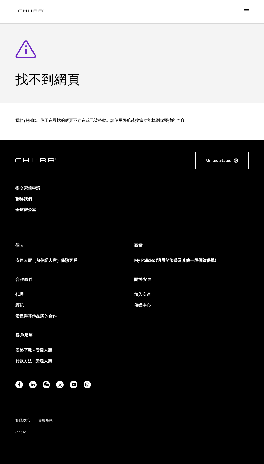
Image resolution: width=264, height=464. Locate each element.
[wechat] (46, 384)
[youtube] (73, 384)
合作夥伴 (24, 280)
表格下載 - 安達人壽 (33, 350)
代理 (19, 294)
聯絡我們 (23, 199)
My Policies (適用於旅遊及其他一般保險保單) (175, 260)
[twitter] (60, 384)
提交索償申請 (27, 188)
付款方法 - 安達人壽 (33, 361)
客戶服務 (24, 335)
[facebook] (19, 384)
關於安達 (143, 280)
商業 (138, 245)
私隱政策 (22, 420)
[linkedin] (33, 384)
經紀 (19, 305)
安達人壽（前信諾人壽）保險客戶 (46, 260)
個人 (19, 245)
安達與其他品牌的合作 (36, 316)
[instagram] (87, 384)
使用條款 (45, 420)
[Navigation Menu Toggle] (246, 10)
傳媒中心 (142, 305)
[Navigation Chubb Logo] (30, 11)
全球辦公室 (25, 210)
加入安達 (142, 294)
